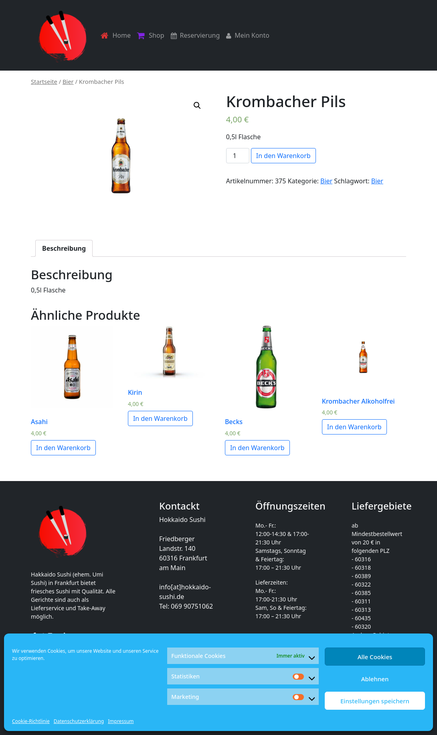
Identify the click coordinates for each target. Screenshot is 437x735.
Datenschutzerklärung (79, 721)
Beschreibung (64, 248)
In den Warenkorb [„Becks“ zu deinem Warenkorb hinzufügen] (257, 447)
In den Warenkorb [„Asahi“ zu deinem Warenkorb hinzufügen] (63, 447)
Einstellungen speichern (374, 701)
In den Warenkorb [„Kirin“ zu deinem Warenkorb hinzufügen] (160, 418)
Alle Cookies (375, 657)
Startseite (44, 81)
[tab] (64, 248)
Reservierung (195, 35)
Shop (150, 35)
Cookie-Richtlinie (31, 721)
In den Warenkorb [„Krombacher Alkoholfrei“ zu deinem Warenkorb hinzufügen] (354, 426)
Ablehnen (375, 679)
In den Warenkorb (283, 155)
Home (116, 35)
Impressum (121, 721)
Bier (68, 81)
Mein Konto (247, 35)
